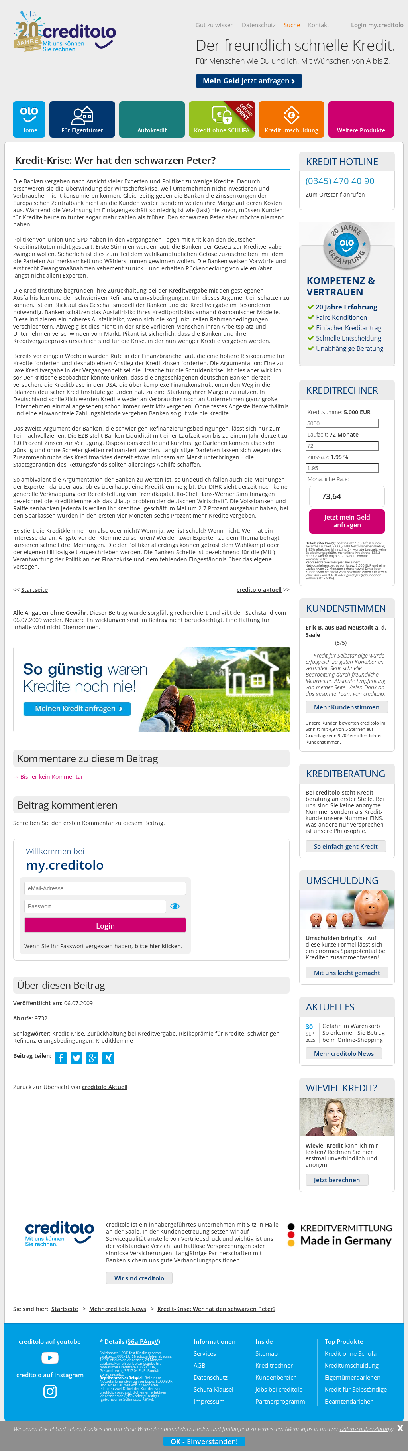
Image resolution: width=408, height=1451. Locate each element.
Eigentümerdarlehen (353, 1377)
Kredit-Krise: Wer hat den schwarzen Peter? (216, 1309)
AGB (200, 1365)
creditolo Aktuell (105, 1087)
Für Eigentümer (82, 130)
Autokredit (152, 130)
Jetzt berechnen (337, 1180)
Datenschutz (259, 25)
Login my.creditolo (377, 25)
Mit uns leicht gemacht (347, 973)
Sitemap (266, 1353)
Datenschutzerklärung (366, 1429)
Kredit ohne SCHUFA (221, 130)
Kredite (224, 181)
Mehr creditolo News (344, 1053)
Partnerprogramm (280, 1401)
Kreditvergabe (188, 290)
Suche (292, 25)
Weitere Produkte (361, 130)
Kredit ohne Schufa (351, 1353)
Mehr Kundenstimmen (347, 707)
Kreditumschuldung (291, 130)
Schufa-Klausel (213, 1389)
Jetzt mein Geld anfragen (347, 521)
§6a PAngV (143, 1341)
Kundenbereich (276, 1377)
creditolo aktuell (259, 589)
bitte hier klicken (158, 946)
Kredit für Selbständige (356, 1389)
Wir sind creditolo (139, 1278)
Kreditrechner (274, 1365)
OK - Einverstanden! (204, 1441)
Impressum (209, 1401)
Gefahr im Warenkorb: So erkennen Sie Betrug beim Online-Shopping (353, 1032)
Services (205, 1353)
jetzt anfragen (249, 80)
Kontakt (318, 25)
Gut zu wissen (215, 25)
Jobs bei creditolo (279, 1389)
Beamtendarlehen (349, 1401)
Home (29, 130)
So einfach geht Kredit (346, 846)
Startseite (34, 589)
